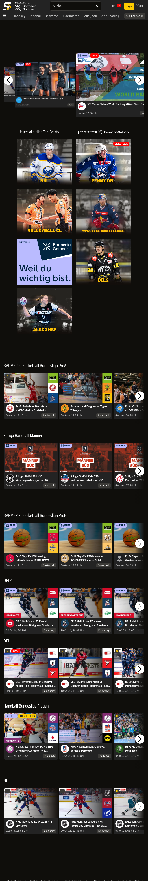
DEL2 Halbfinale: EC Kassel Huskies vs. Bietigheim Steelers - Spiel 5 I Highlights (34, 623)
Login (129, 6)
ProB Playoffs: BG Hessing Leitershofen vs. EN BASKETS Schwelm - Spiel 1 (32, 558)
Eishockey (18, 16)
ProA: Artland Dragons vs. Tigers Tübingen (88, 408)
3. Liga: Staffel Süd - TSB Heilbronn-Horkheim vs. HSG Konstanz (86, 478)
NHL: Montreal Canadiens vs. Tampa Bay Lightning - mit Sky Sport (87, 824)
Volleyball (89, 16)
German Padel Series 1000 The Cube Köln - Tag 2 (43, 98)
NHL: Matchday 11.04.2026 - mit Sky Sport (34, 823)
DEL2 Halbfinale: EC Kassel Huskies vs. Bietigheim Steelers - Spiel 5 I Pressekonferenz (89, 623)
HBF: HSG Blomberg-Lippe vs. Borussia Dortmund (87, 748)
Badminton (71, 16)
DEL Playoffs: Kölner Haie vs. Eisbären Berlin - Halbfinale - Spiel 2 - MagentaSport (90, 684)
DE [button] (140, 6)
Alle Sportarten (134, 15)
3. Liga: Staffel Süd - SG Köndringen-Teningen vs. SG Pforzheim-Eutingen (32, 478)
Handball (35, 16)
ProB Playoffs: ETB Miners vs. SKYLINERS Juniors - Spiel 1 (87, 558)
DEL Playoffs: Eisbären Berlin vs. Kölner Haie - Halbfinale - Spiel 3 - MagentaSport (35, 684)
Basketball (52, 16)
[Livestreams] (103, 311)
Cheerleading (109, 16)
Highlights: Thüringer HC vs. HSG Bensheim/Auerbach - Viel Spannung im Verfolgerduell (34, 749)
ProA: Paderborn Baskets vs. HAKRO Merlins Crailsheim (32, 408)
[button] (8, 80)
